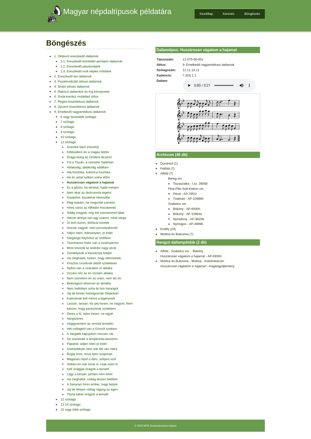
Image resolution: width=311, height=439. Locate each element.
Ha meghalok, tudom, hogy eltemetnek (94, 258)
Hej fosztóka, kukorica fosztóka (88, 172)
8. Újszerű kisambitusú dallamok (76, 106)
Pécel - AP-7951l (185, 194)
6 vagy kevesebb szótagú (78, 117)
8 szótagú (67, 127)
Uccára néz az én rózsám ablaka (90, 273)
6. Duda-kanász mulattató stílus (76, 96)
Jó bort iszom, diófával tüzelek (88, 222)
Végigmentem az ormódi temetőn (90, 323)
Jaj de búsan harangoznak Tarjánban (93, 293)
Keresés (228, 14)
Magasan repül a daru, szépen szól (91, 359)
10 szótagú (68, 137)
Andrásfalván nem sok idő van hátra (92, 349)
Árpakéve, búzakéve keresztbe (88, 197)
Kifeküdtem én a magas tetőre (88, 152)
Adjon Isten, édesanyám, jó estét (90, 233)
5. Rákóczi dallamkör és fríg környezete (82, 91)
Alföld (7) (166, 173)
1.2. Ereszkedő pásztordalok (80, 66)
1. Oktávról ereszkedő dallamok (76, 56)
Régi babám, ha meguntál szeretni (91, 202)
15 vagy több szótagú (75, 409)
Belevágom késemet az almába (89, 283)
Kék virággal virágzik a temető (88, 369)
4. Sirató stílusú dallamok (71, 86)
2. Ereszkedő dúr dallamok (73, 76)
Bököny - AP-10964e (187, 214)
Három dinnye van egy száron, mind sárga (96, 218)
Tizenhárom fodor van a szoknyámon (93, 243)
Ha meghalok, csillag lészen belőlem (92, 379)
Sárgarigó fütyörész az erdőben (89, 238)
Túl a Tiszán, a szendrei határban (90, 162)
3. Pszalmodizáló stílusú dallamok (78, 81)
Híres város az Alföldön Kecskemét (91, 207)
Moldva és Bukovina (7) (176, 234)
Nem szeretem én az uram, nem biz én (94, 278)
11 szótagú (68, 142)
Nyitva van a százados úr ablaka (89, 268)
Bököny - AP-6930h (186, 209)
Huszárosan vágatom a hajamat (90, 182)
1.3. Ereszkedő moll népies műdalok (85, 71)
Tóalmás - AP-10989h (188, 198)
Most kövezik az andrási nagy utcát (91, 248)
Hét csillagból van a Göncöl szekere (92, 329)
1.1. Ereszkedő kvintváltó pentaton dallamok (91, 61)
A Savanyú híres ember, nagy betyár (92, 384)
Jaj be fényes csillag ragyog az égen (92, 389)
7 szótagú (67, 122)
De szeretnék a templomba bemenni (92, 339)
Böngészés (252, 14)
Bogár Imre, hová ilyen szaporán (89, 354)
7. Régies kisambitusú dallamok (76, 101)
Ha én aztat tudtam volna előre (88, 177)
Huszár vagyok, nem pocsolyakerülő (92, 228)
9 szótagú (67, 132)
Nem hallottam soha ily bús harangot (92, 288)
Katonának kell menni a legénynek (91, 298)
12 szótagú (68, 399)
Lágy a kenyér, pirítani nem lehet (89, 374)
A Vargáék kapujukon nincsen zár (90, 334)
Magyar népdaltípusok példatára (117, 11)
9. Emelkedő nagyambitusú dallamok (80, 112)
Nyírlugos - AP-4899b (188, 224)
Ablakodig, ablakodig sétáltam (88, 167)
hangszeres (75, 318)
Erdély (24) (168, 229)
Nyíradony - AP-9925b (188, 219)
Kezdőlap (206, 14)
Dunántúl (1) (169, 163)
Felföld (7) (167, 168)
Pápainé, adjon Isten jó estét (87, 344)
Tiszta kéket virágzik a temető (87, 394)
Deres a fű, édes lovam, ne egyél (90, 313)
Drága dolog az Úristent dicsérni (89, 157)
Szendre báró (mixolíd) (83, 147)
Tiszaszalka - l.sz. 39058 (190, 183)
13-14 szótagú (70, 404)
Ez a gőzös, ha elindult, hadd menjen (93, 187)
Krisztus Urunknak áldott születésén (92, 263)
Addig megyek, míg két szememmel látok (95, 213)
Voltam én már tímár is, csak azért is (92, 364)
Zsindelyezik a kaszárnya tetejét (89, 253)
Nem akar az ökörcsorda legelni (89, 192)
